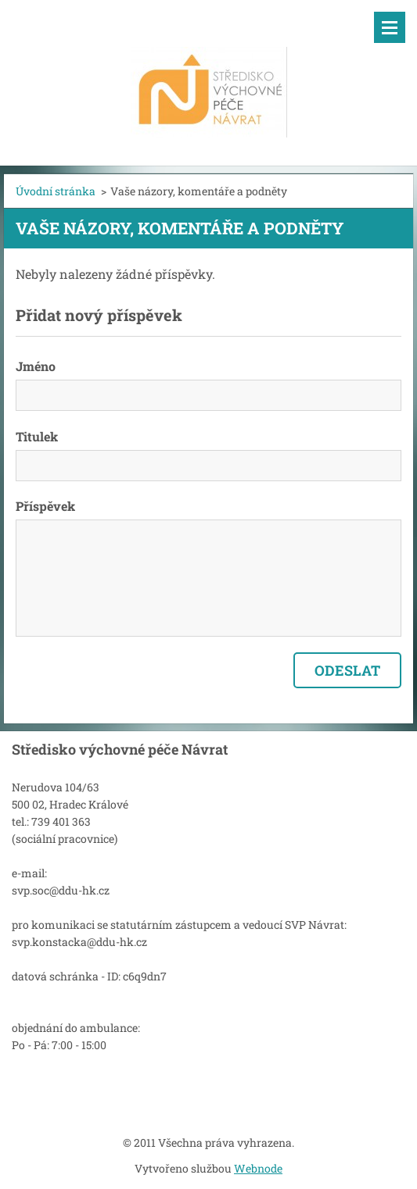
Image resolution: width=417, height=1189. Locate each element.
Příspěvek (45, 506)
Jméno (36, 366)
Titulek (37, 436)
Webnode (258, 1168)
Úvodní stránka (55, 191)
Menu (389, 27)
